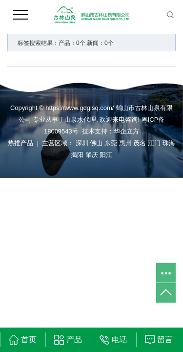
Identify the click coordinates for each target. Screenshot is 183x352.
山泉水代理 (80, 119)
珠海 (169, 143)
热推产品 (20, 143)
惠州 (125, 143)
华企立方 (126, 131)
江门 (154, 143)
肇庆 (91, 154)
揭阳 (77, 154)
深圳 (82, 143)
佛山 (96, 143)
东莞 (110, 143)
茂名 (139, 143)
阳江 (106, 154)
